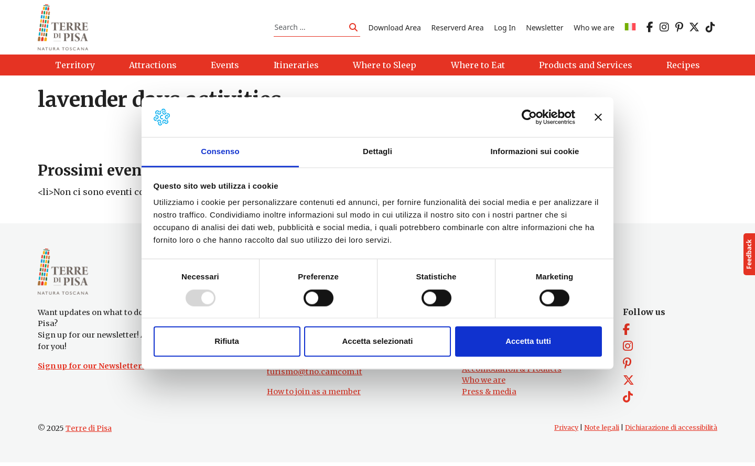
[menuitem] (630, 28)
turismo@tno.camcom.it (314, 375)
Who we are (594, 28)
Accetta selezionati (377, 341)
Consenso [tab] (220, 151)
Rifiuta (226, 341)
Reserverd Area (458, 28)
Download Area (395, 28)
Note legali (601, 431)
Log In (504, 28)
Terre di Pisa (89, 432)
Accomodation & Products (512, 372)
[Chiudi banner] (598, 117)
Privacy (566, 431)
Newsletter (544, 28)
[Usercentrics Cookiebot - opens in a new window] (529, 117)
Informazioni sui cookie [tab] (535, 151)
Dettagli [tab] (377, 151)
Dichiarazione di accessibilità (671, 431)
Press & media (489, 395)
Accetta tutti (528, 341)
